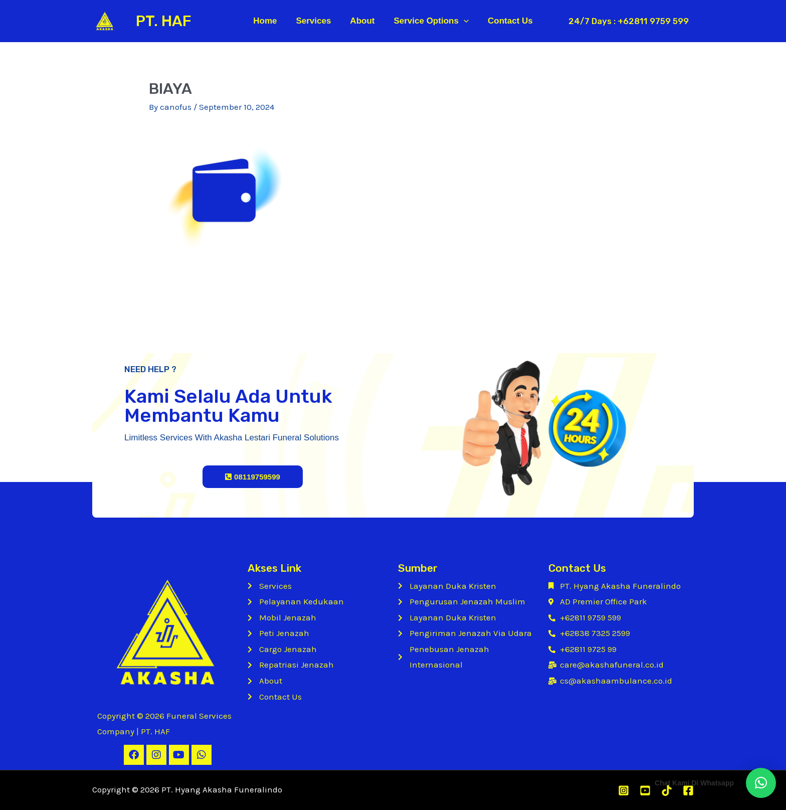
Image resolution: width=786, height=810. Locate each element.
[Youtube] (645, 790)
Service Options (429, 21)
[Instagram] (623, 790)
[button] (761, 783)
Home (269, 21)
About (362, 21)
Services (315, 21)
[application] (462, 21)
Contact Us (506, 21)
